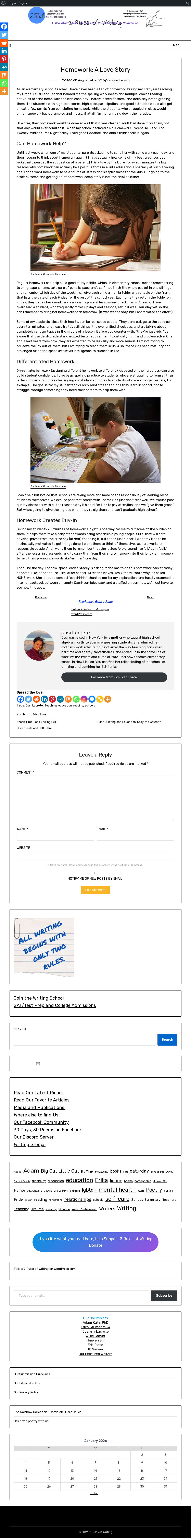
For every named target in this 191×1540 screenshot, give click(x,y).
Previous (40, 597)
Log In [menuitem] (12, 3)
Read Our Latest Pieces (39, 1094)
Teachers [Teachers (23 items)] (169, 1202)
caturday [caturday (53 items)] (139, 1173)
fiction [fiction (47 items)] (116, 1182)
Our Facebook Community (41, 1124)
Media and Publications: (39, 1109)
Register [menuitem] (24, 3)
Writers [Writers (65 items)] (107, 1210)
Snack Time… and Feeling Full (39, 723)
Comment (25, 774)
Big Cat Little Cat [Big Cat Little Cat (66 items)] (60, 1173)
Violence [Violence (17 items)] (64, 1211)
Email (102, 831)
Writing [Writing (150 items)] (126, 1210)
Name (22, 831)
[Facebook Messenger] (92, 700)
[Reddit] (36, 700)
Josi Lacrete (35, 706)
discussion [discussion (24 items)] (56, 1183)
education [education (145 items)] (79, 1182)
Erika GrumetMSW (95, 1329)
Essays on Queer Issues (65, 1414)
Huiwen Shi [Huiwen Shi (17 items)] (160, 1183)
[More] (107, 700)
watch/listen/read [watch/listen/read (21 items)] (84, 1211)
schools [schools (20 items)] (98, 1202)
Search (20, 1031)
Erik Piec (94, 1347)
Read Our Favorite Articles (41, 1102)
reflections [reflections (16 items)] (56, 1201)
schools (98, 706)
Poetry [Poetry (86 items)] (154, 1192)
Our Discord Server (34, 1139)
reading (85, 706)
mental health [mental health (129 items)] (117, 1191)
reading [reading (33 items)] (40, 1201)
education (69, 706)
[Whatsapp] (76, 700)
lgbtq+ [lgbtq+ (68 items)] (89, 1192)
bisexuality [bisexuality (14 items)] (101, 1173)
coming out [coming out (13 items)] (157, 1173)
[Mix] (68, 700)
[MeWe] (60, 700)
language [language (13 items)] (74, 1192)
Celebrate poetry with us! (31, 1423)
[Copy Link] (99, 700)
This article (99, 162)
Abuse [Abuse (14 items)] (18, 1173)
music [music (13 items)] (141, 1192)
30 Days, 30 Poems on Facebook (48, 1131)
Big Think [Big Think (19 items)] (87, 1173)
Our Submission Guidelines (32, 1376)
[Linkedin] (44, 700)
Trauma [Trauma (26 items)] (37, 1211)
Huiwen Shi (95, 1342)
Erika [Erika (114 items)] (101, 1182)
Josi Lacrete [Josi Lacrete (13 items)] (61, 1192)
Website (23, 850)
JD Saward (95, 1351)
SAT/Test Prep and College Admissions (55, 1007)
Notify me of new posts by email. (95, 881)
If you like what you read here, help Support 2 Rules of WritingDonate (95, 1244)
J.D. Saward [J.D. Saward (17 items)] (34, 1192)
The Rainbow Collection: (31, 1414)
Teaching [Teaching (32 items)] (21, 1211)
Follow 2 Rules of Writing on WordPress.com (45, 1271)
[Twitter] (28, 700)
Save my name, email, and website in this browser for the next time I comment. (96, 867)
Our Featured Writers (95, 1356)
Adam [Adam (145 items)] (31, 1172)
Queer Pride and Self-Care (37, 730)
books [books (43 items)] (115, 1173)
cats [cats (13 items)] (125, 1173)
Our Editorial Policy (27, 1385)
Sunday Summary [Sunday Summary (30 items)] (146, 1202)
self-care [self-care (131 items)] (117, 1200)
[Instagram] (84, 700)
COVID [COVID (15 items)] (169, 1173)
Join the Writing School (39, 1000)
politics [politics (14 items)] (168, 1192)
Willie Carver (95, 1338)
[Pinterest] (52, 700)
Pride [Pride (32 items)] (18, 1201)
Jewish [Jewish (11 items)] (48, 1193)
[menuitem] (3, 3)
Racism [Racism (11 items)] (28, 1202)
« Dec (94, 1495)
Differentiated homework (36, 370)
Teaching (53, 706)
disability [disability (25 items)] (39, 1183)
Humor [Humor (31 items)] (19, 1192)
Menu (177, 45)
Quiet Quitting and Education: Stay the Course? (133, 723)
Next (150, 597)
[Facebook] (20, 700)
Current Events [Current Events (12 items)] (22, 1183)
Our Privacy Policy (26, 1394)
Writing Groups (30, 1146)
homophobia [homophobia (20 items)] (143, 1183)
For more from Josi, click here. (114, 678)
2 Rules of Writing (95, 23)
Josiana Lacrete (120, 80)
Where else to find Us (36, 1117)
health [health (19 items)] (128, 1183)
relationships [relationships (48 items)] (77, 1201)
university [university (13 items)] (51, 1211)
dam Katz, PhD (96, 1324)
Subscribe (164, 1298)
